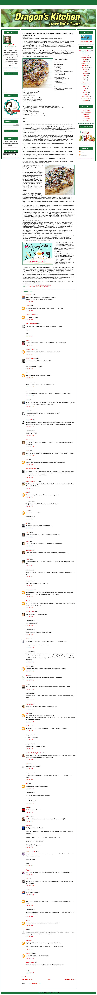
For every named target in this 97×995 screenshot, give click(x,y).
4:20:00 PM (29, 936)
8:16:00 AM (29, 759)
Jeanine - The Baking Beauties (34, 753)
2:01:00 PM (29, 905)
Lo (26, 929)
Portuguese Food (85, 82)
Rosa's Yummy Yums (31, 323)
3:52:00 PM (29, 506)
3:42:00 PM (29, 497)
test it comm (29, 953)
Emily (27, 510)
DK (26, 684)
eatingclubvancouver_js (32, 481)
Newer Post (28, 980)
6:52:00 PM (29, 874)
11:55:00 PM (30, 894)
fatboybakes (29, 294)
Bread (85, 59)
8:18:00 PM (29, 949)
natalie (27, 890)
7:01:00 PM (29, 576)
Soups (85, 94)
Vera (27, 459)
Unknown (28, 373)
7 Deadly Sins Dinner (85, 51)
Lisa (27, 675)
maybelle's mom (30, 349)
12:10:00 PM (30, 446)
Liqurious (86, 116)
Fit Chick (28, 816)
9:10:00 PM (29, 616)
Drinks (85, 69)
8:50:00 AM (29, 377)
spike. (27, 763)
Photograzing (86, 118)
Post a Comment (26, 977)
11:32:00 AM (30, 406)
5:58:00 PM (29, 865)
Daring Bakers (32, 286)
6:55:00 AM (29, 336)
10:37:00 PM (30, 662)
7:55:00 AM (29, 354)
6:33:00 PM (29, 555)
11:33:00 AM (30, 415)
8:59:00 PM (29, 607)
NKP (27, 713)
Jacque (28, 638)
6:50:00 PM (29, 566)
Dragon (11, 44)
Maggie (28, 870)
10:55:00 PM (30, 689)
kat (26, 523)
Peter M (28, 532)
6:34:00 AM (29, 319)
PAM (27, 879)
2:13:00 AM (29, 301)
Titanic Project (85, 98)
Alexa (27, 411)
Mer (27, 600)
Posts (81, 152)
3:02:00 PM (29, 488)
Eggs (85, 71)
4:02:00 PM (29, 821)
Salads (85, 90)
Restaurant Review (85, 84)
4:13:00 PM (29, 519)
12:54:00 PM (30, 973)
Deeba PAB (29, 420)
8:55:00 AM (29, 779)
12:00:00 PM (30, 435)
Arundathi (28, 305)
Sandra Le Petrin (30, 314)
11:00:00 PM (30, 700)
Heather (28, 541)
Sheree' (28, 559)
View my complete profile (11, 68)
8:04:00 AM (29, 368)
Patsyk (27, 450)
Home (9, 10)
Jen (27, 492)
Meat (85, 75)
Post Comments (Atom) (35, 983)
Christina (28, 666)
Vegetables (85, 100)
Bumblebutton (29, 590)
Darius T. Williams (30, 358)
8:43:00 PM (29, 916)
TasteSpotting (86, 120)
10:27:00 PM (30, 958)
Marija (27, 340)
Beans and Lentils (85, 57)
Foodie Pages (86, 110)
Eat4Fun (28, 726)
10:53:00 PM (30, 671)
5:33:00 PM (29, 528)
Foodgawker (86, 114)
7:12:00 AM (29, 345)
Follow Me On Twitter (86, 41)
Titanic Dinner (85, 96)
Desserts (84, 65)
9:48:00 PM (29, 625)
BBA (85, 55)
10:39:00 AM (30, 396)
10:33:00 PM (30, 885)
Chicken (85, 61)
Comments (83, 155)
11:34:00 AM (30, 426)
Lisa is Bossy (29, 550)
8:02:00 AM (29, 748)
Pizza (47, 286)
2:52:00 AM (29, 739)
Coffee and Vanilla (30, 851)
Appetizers (85, 53)
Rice (85, 88)
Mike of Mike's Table (31, 468)
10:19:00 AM (30, 788)
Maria (27, 807)
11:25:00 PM (30, 721)
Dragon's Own (41, 286)
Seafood (85, 92)
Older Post (70, 980)
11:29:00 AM (30, 803)
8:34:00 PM (29, 596)
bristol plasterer (30, 962)
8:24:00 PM (29, 585)
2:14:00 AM (29, 730)
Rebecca (28, 439)
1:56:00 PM (29, 925)
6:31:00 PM (29, 546)
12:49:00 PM (30, 455)
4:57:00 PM (29, 847)
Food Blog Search (86, 112)
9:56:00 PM (29, 634)
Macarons (85, 73)
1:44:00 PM (29, 812)
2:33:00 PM (29, 464)
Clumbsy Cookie (30, 611)
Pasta (84, 78)
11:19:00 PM (30, 709)
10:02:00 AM (30, 387)
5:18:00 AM (29, 310)
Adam (27, 400)
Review (85, 86)
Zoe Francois (29, 704)
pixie (27, 783)
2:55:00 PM (29, 477)
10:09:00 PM (30, 647)
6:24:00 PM (29, 537)
